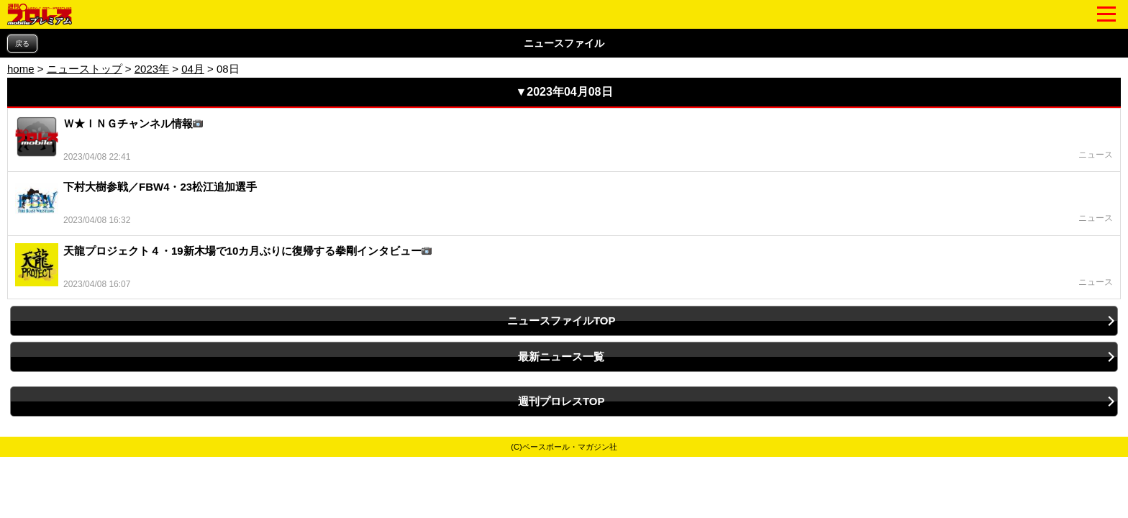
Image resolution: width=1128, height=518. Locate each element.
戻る (22, 43)
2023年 (152, 69)
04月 (192, 69)
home (21, 69)
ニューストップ (84, 69)
